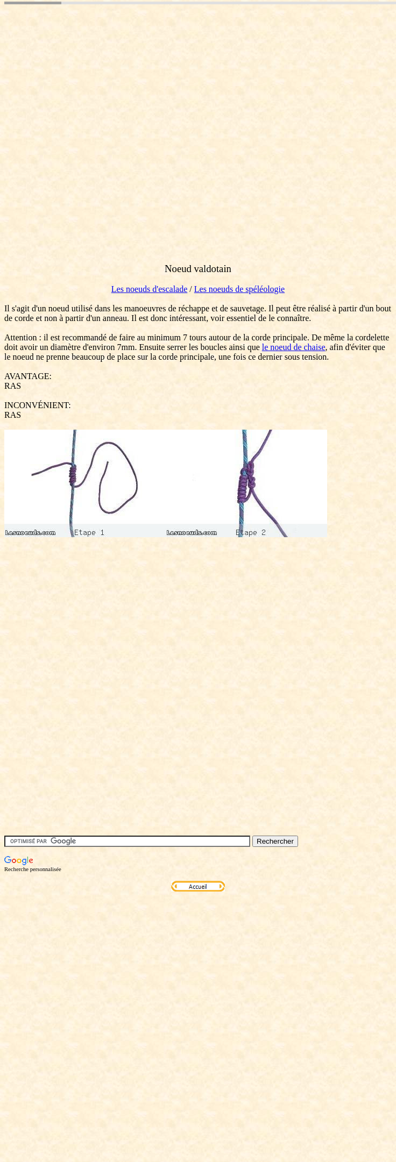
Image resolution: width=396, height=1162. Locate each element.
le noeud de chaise (294, 347)
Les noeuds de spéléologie (239, 289)
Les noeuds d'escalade (149, 289)
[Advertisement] (101, 153)
